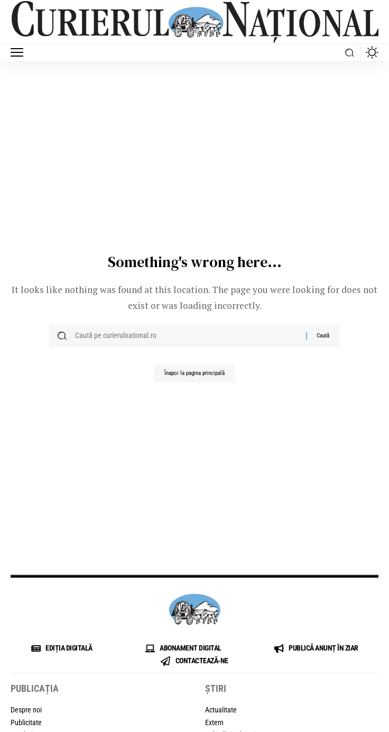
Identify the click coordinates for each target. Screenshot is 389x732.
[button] (20, 52)
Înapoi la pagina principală (194, 373)
